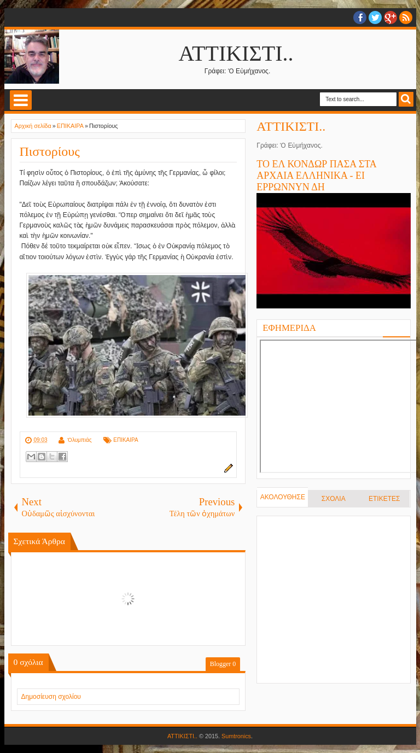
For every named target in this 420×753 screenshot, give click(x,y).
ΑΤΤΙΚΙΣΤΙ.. (236, 53)
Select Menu (21, 100)
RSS (405, 17)
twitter (375, 17)
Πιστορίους (50, 151)
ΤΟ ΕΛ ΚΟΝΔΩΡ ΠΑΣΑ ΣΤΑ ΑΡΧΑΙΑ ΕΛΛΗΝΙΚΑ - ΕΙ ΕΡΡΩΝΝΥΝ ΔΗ (316, 175)
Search (406, 99)
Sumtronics (236, 736)
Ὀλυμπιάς (79, 440)
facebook (359, 17)
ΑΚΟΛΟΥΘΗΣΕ (282, 497)
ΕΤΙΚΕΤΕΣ (384, 499)
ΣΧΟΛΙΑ (334, 499)
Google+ (390, 17)
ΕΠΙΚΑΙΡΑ (125, 440)
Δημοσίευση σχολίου (51, 697)
